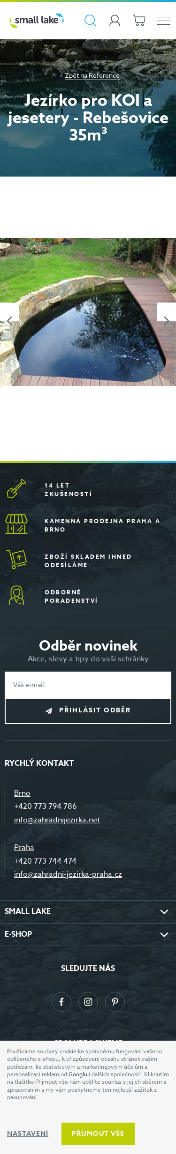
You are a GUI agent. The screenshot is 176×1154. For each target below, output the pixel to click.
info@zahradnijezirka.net (57, 820)
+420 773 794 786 (45, 806)
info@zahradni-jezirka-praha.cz (68, 874)
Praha (24, 847)
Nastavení (27, 1134)
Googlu (78, 1074)
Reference (104, 75)
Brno (22, 793)
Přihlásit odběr (95, 710)
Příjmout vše (98, 1134)
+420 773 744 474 (45, 861)
